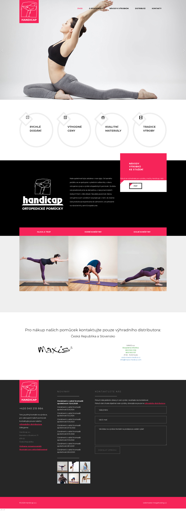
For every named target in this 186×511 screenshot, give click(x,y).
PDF (136, 186)
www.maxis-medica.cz (130, 357)
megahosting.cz (160, 503)
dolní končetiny (142, 232)
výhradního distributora (30, 424)
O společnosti (96, 8)
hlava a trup (44, 232)
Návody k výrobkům (119, 8)
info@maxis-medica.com (130, 360)
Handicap (29, 11)
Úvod (80, 8)
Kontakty (156, 8)
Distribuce (140, 8)
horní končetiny (93, 232)
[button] (2, 50)
